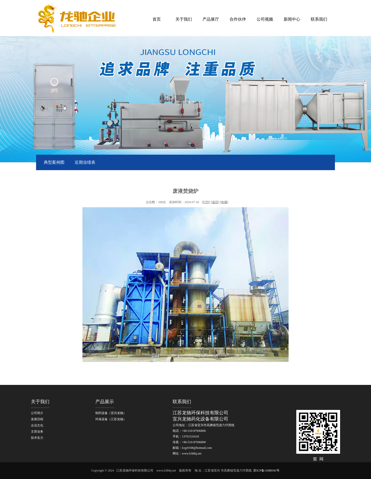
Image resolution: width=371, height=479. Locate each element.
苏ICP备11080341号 (266, 470)
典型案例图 (54, 162)
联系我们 (319, 19)
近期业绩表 (85, 162)
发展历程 (37, 419)
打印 (206, 202)
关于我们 (183, 19)
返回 (215, 202)
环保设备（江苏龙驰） (110, 419)
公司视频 (265, 19)
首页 (157, 19)
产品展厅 (211, 19)
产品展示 (104, 401)
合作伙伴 (238, 19)
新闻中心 (292, 19)
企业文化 (37, 425)
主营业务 (37, 431)
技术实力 (37, 438)
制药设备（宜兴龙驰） (110, 413)
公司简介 (37, 413)
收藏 (224, 202)
